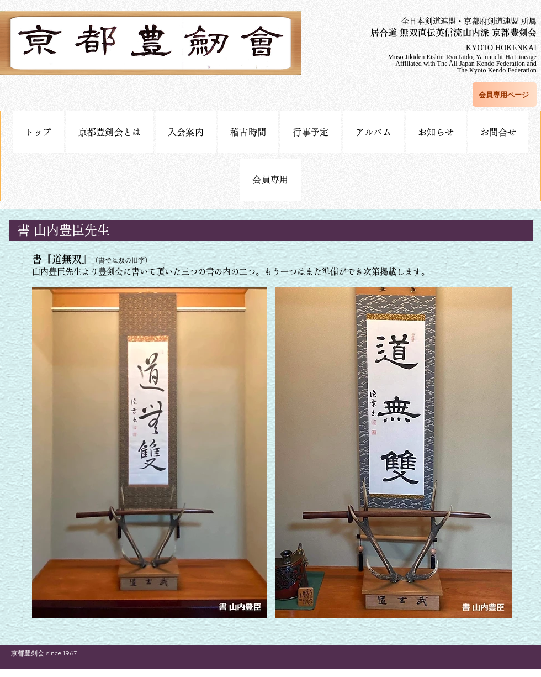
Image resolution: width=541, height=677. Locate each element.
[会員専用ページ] (505, 94)
